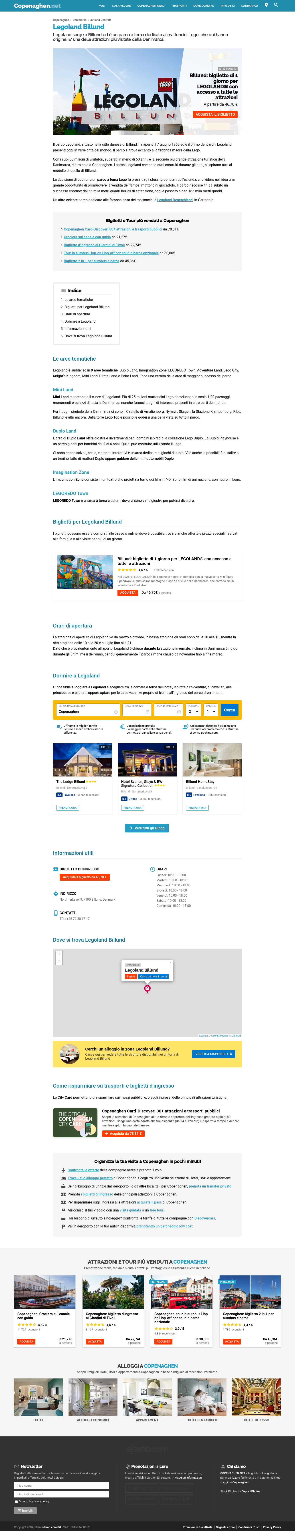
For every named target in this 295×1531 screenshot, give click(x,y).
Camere (211, 706)
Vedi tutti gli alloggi (150, 828)
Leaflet (203, 1035)
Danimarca (249, 5)
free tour (156, 1210)
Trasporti (179, 5)
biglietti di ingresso (98, 1194)
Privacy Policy (272, 1525)
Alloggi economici (93, 1400)
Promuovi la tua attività (197, 1525)
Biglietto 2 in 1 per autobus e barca (91, 261)
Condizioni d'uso (248, 1525)
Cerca (229, 710)
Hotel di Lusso (256, 1400)
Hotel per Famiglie (202, 1400)
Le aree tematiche (79, 300)
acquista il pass (149, 1202)
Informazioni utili (78, 329)
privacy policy (40, 1499)
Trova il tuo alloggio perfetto (90, 1178)
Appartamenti (147, 1400)
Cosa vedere (121, 5)
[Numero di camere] (211, 711)
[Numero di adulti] (193, 711)
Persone (193, 706)
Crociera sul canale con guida (87, 237)
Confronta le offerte (83, 1170)
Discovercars (204, 1218)
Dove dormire (203, 5)
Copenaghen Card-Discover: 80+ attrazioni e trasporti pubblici (113, 229)
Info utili (228, 5)
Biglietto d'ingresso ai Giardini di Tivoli (94, 245)
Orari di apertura (77, 314)
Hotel (38, 1400)
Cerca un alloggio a (72, 706)
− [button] (59, 961)
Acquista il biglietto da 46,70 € (85, 877)
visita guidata (130, 1210)
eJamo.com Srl (51, 1525)
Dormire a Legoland (80, 321)
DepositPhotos (251, 1489)
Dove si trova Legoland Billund (88, 336)
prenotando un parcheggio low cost (164, 1226)
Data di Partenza (167, 706)
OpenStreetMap (219, 1035)
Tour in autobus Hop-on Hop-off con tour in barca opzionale (111, 253)
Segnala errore (225, 1525)
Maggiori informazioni (188, 1476)
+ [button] (59, 954)
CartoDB (236, 1035)
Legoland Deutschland (175, 200)
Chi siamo (236, 1465)
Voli (102, 5)
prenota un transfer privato (210, 1186)
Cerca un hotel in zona (153, 976)
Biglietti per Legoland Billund (87, 307)
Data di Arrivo (134, 706)
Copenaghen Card (150, 5)
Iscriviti (27, 1509)
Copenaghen (37, 5)
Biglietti (131, 976)
